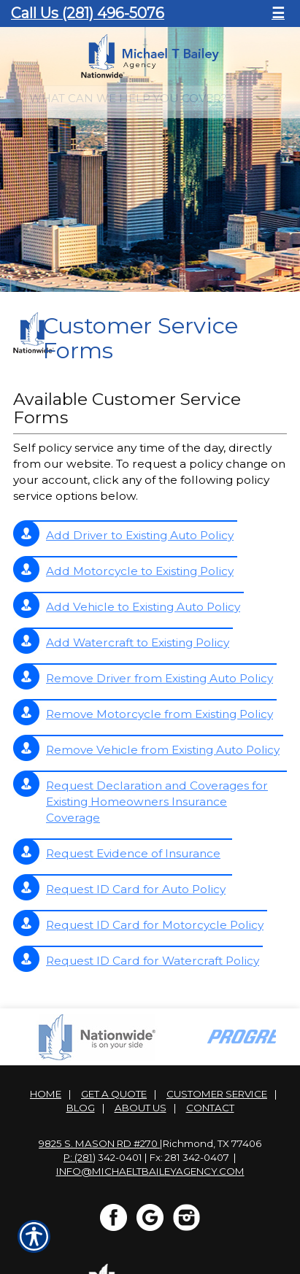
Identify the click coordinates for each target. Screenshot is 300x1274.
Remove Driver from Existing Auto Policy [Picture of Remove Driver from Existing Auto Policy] (159, 678)
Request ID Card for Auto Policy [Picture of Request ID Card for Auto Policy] (136, 889)
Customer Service (216, 1094)
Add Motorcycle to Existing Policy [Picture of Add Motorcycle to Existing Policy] (140, 571)
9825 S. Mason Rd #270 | (101, 1143)
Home (45, 1094)
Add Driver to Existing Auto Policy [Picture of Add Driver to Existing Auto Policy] (140, 535)
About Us (140, 1107)
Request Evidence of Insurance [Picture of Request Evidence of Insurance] (133, 853)
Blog (80, 1107)
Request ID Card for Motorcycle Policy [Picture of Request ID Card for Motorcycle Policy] (155, 925)
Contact (210, 1107)
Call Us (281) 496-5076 (87, 13)
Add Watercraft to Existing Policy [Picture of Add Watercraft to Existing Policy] (137, 642)
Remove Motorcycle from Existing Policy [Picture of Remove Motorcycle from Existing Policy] (159, 714)
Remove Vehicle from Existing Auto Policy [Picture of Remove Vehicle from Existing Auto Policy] (163, 750)
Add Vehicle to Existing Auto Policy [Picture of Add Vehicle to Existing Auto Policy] (143, 607)
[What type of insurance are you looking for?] (150, 98)
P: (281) (80, 1157)
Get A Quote (114, 1094)
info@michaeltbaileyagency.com (150, 1171)
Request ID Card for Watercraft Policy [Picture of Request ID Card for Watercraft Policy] (152, 961)
